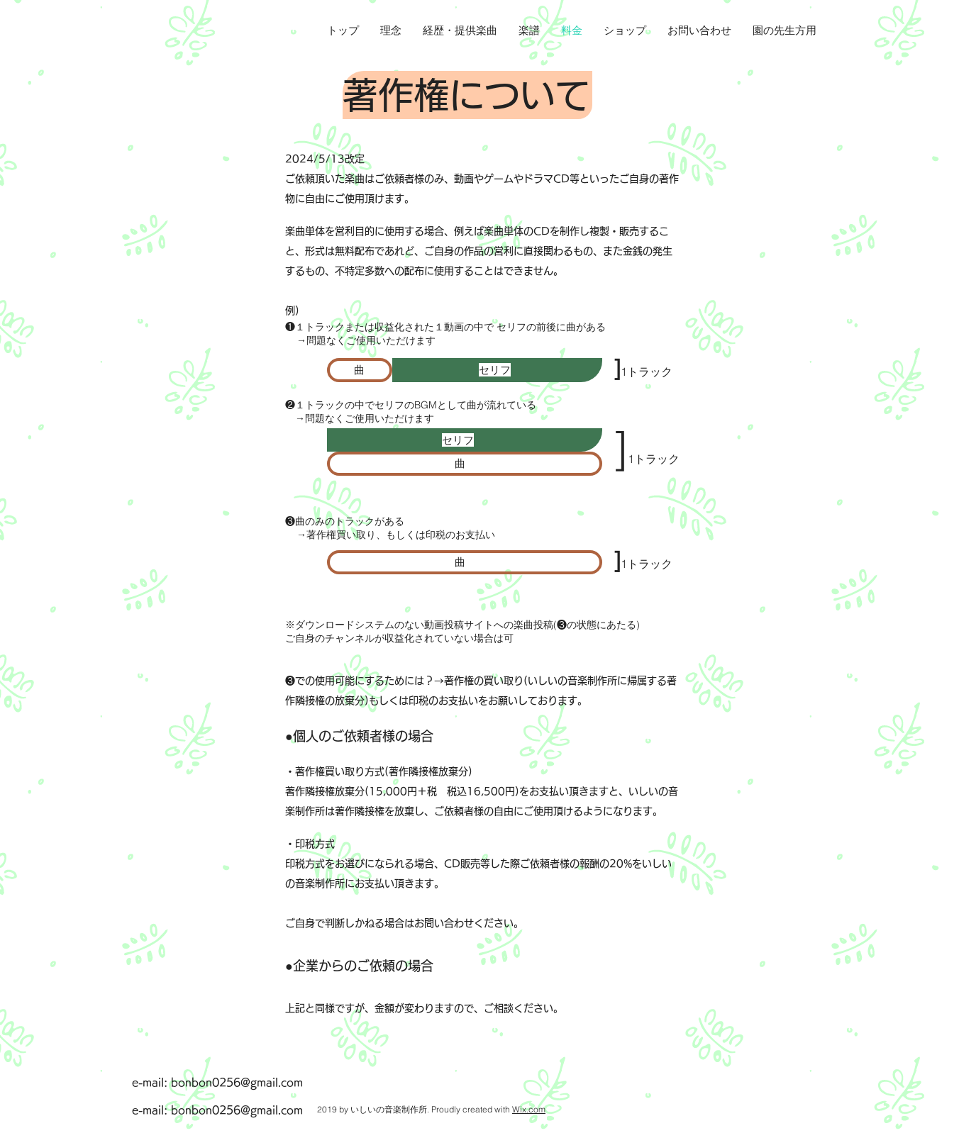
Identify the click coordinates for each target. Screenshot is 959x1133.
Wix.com (528, 1109)
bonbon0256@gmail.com (237, 1082)
